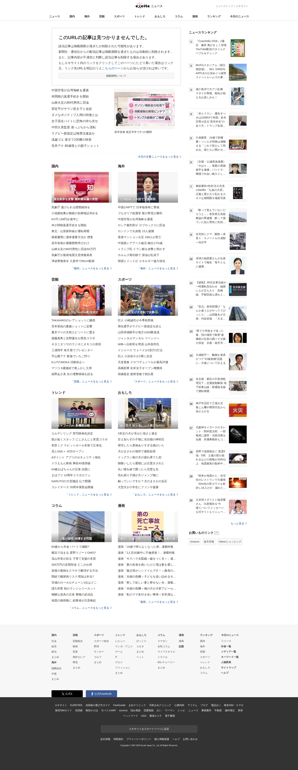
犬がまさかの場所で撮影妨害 (137, 451)
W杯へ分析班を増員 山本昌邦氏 (138, 344)
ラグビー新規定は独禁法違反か (73, 133)
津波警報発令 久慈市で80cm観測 (73, 261)
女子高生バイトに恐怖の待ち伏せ (74, 121)
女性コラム (164, 646)
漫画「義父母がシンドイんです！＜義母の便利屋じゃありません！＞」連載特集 (148, 570)
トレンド (139, 16)
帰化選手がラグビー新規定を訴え (140, 326)
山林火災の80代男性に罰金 (70, 102)
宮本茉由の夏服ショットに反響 (71, 326)
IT (116, 657)
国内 (72, 16)
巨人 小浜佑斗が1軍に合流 (135, 356)
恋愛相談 (149, 710)
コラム (179, 16)
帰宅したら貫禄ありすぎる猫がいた (141, 445)
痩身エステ (155, 715)
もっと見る (239, 523)
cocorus (123, 710)
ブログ (204, 705)
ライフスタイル (166, 651)
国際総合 (56, 668)
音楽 (75, 651)
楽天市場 (209, 541)
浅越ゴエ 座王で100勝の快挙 (71, 139)
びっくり (141, 641)
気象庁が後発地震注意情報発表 (71, 255)
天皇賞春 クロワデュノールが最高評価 (143, 362)
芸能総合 (78, 641)
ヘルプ (225, 672)
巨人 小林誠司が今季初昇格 (136, 320)
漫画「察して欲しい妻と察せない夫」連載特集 (148, 582)
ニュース (54, 16)
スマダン (163, 641)
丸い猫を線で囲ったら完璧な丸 (138, 469)
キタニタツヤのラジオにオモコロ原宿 (76, 344)
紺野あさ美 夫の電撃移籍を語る (72, 374)
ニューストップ (224, 6)
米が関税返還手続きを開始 (68, 225)
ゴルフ (97, 657)
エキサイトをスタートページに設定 (149, 728)
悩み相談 (135, 710)
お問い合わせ (190, 739)
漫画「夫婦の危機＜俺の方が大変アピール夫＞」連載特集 (148, 588)
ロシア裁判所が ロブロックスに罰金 (141, 225)
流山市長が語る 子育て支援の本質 (73, 558)
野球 (96, 646)
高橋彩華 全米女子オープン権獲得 (140, 368)
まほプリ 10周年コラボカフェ (71, 475)
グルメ (119, 662)
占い (159, 710)
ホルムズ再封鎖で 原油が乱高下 (139, 255)
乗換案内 (206, 710)
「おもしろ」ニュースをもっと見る (155, 494)
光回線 (79, 710)
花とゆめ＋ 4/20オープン (67, 451)
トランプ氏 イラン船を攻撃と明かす (141, 249)
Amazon (194, 541)
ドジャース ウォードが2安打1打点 (140, 350)
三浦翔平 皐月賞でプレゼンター (72, 350)
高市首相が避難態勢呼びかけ (70, 243)
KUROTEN (76, 705)
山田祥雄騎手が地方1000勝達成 (138, 332)
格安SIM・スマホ (233, 705)
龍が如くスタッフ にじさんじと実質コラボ (79, 439)
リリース (226, 641)
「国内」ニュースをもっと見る (91, 268)
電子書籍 (170, 715)
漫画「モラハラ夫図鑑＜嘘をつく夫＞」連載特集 (148, 558)
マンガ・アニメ (124, 646)
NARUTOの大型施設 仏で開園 (71, 481)
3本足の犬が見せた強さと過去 (137, 433)
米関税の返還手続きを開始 (70, 96)
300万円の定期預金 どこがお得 (71, 564)
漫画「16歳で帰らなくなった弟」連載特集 (146, 546)
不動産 (218, 710)
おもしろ (159, 16)
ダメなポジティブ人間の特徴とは (74, 115)
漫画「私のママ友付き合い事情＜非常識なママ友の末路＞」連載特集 (148, 594)
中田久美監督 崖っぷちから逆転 (73, 127)
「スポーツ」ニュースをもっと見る (155, 381)
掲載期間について (116, 75)
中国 (54, 673)
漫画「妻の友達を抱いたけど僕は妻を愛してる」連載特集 (148, 564)
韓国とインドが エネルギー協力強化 (141, 261)
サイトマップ (228, 667)
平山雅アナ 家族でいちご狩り (70, 356)
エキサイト (242, 6)
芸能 (102, 16)
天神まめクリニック (160, 705)
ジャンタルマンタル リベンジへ (139, 338)
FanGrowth (119, 705)
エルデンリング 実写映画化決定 (72, 433)
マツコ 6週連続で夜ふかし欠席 (71, 368)
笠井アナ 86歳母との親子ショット (75, 145)
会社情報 (105, 739)
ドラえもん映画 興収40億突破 (71, 463)
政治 (54, 651)
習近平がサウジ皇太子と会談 (71, 108)
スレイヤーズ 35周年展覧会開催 (72, 487)
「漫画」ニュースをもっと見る (158, 601)
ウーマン (170, 710)
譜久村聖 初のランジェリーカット (73, 588)
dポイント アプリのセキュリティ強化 (76, 457)
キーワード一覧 (230, 657)
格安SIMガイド (63, 710)
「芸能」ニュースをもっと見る (91, 381)
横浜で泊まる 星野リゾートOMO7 (73, 552)
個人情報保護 (161, 739)
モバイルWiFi (108, 710)
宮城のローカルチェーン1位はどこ (74, 582)
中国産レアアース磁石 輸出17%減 (140, 243)
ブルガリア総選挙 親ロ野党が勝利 (140, 213)
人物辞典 (226, 662)
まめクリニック (137, 705)
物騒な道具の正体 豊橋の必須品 (72, 594)
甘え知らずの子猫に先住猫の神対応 (141, 439)
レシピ (181, 710)
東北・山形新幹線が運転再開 (70, 231)
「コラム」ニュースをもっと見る (90, 607)
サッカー (99, 651)
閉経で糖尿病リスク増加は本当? (72, 576)
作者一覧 (226, 646)
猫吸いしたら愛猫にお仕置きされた (141, 463)
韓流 (75, 662)
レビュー (120, 641)
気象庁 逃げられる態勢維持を (70, 207)
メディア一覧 (228, 651)
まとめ (55, 657)
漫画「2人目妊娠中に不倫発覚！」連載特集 (146, 552)
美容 (240, 710)
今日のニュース (239, 16)
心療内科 (179, 705)
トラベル (163, 657)
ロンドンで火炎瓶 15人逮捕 (136, 231)
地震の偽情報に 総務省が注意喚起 (73, 600)
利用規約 (118, 739)
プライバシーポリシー (138, 739)
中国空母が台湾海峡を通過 (70, 90)
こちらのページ (113, 68)
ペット (140, 657)
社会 (54, 641)
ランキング (214, 16)
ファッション (122, 667)
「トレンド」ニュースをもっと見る (89, 494)
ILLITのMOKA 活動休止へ (68, 362)
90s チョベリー (166, 662)
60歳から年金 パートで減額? (70, 546)
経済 (54, 646)
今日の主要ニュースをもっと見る (159, 156)
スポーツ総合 (101, 641)
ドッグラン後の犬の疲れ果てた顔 (140, 457)
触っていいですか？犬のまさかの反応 (142, 481)
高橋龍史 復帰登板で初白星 (136, 374)
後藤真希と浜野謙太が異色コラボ (73, 338)
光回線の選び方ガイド (97, 705)
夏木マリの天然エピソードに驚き (73, 332)
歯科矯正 (230, 710)
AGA (143, 715)
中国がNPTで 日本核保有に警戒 (139, 207)
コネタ (140, 646)
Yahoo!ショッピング (230, 541)
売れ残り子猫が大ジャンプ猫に (138, 475)
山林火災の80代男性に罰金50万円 (73, 249)
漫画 (195, 16)
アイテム (192, 705)
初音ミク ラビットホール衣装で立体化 (76, 445)
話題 (181, 646)
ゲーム (119, 651)
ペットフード (130, 715)
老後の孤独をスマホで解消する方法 (74, 570)
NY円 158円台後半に (65, 219)
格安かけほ (92, 710)
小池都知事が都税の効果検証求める (74, 213)
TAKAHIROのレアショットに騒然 (73, 320)
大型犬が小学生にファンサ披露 (138, 487)
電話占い (216, 705)
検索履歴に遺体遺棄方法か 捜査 (72, 237)
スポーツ (119, 16)
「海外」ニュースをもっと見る (158, 268)
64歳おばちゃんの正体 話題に (71, 469)
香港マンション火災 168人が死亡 (139, 237)
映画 (75, 646)
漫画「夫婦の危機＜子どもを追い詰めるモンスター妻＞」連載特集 (148, 576)
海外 (87, 16)
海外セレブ (79, 657)
